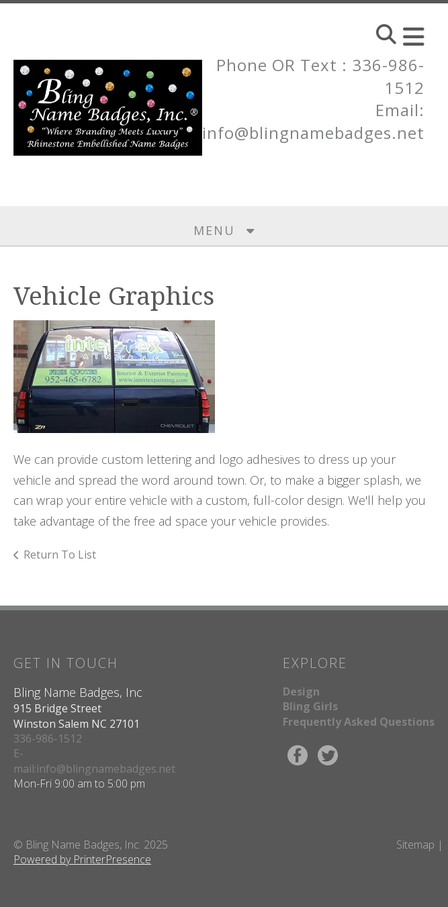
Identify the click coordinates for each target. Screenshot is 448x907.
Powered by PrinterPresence (82, 859)
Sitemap (415, 844)
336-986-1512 (47, 738)
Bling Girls (310, 706)
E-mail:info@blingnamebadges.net (94, 760)
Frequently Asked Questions (359, 721)
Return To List (60, 554)
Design (301, 691)
